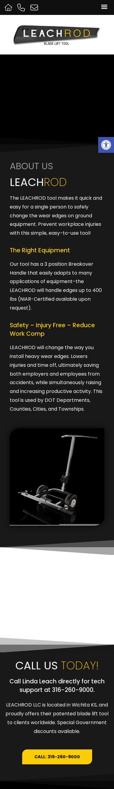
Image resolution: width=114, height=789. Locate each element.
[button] (104, 7)
